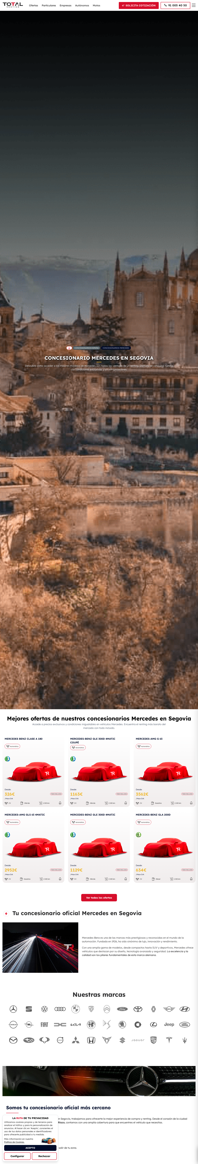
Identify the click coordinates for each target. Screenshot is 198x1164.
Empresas (65, 5)
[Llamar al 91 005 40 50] (175, 5)
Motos (96, 5)
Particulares (49, 5)
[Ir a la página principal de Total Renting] (69, 348)
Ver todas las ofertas (99, 897)
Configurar (17, 1156)
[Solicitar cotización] (139, 5)
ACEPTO (30, 1147)
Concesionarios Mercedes (116, 348)
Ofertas (33, 5)
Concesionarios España (87, 348)
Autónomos (82, 5)
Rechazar (44, 1156)
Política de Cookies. (14, 1142)
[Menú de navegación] (193, 5)
